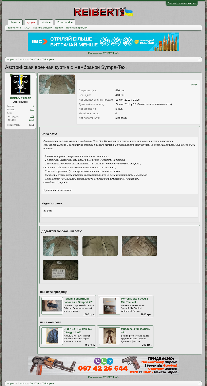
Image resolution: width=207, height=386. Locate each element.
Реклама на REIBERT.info (103, 53)
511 (32, 109)
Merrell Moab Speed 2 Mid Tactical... (134, 300)
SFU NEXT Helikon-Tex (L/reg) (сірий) (78, 330)
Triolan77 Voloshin (20, 98)
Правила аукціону (42, 27)
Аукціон (31, 22)
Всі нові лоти (14, 27)
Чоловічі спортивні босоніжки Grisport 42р (78, 300)
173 (32, 116)
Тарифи (59, 27)
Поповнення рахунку (76, 27)
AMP (194, 84)
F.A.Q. (27, 27)
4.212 (31, 125)
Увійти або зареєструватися (181, 3)
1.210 (31, 120)
